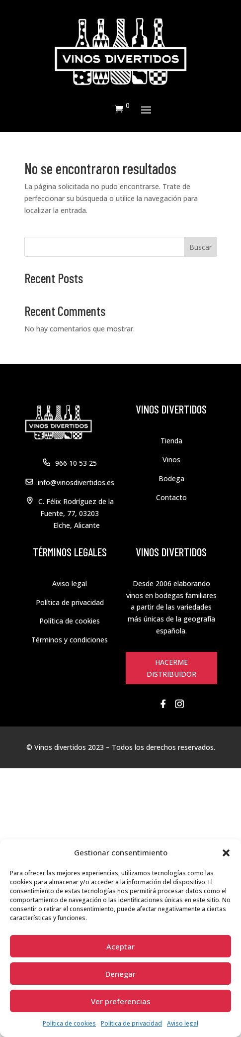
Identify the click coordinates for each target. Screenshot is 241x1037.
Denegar (120, 974)
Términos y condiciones (69, 639)
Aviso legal (182, 1023)
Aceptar (120, 946)
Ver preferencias (121, 1001)
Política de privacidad (131, 1023)
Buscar (200, 247)
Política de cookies (69, 1023)
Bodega (171, 478)
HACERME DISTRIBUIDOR (171, 668)
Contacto (171, 497)
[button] (226, 853)
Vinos (171, 459)
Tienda (171, 440)
